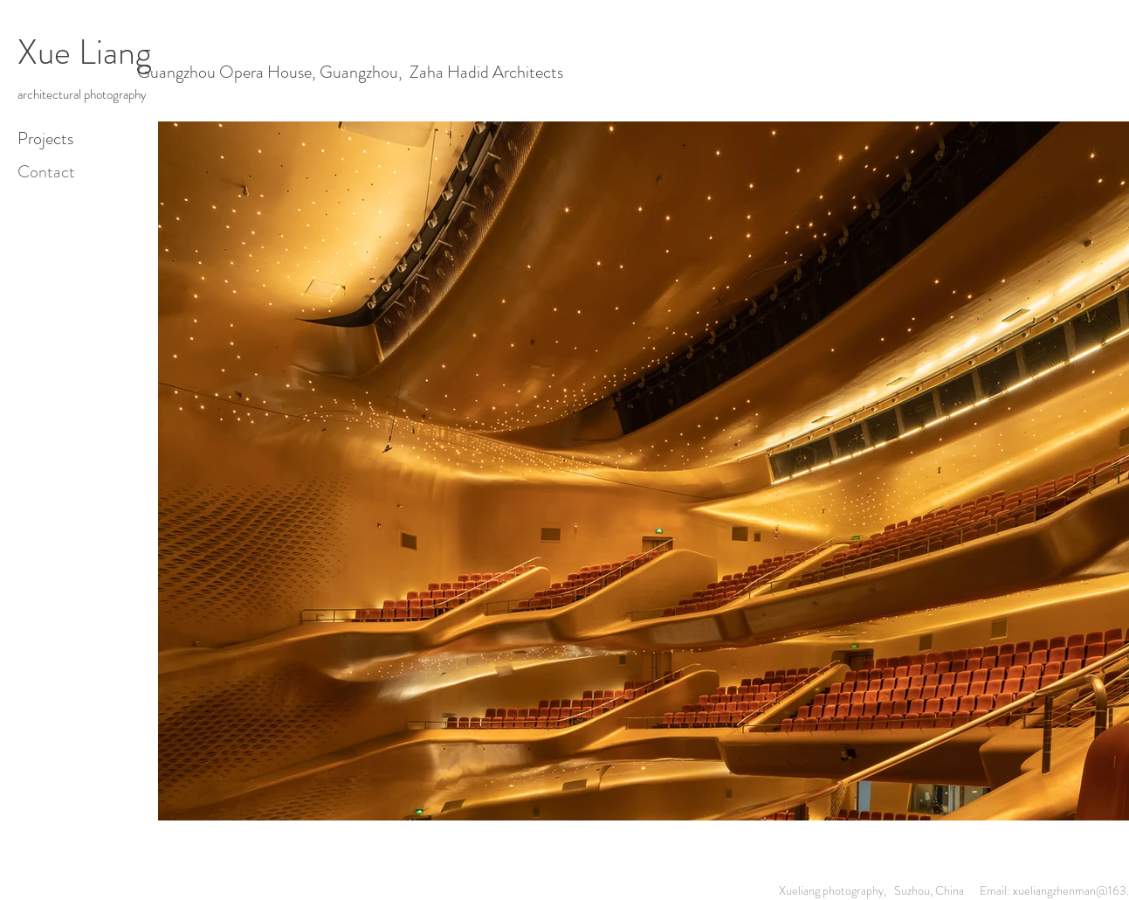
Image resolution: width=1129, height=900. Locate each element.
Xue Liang (84, 52)
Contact (46, 171)
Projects (45, 138)
